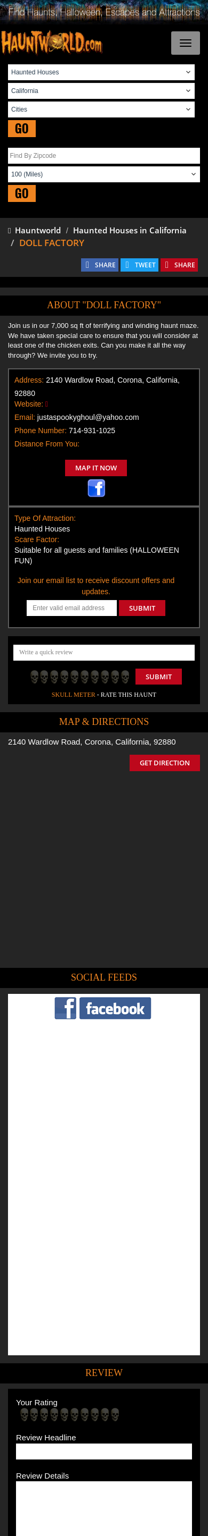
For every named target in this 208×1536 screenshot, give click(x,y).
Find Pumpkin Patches (73, 1427)
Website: (28, 404)
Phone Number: (40, 430)
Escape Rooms (141, 1442)
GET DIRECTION (165, 762)
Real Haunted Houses (78, 1442)
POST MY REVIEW (54, 1343)
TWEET (145, 264)
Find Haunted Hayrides (138, 1412)
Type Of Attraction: (45, 518)
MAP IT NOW (96, 467)
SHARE (105, 264)
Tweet (71, 1387)
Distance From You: (46, 444)
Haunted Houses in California (130, 230)
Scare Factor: (36, 539)
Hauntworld (34, 230)
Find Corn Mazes (139, 1427)
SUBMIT (142, 608)
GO (22, 128)
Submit (159, 676)
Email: (24, 417)
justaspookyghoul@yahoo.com (88, 417)
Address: (29, 380)
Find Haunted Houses (63, 1412)
